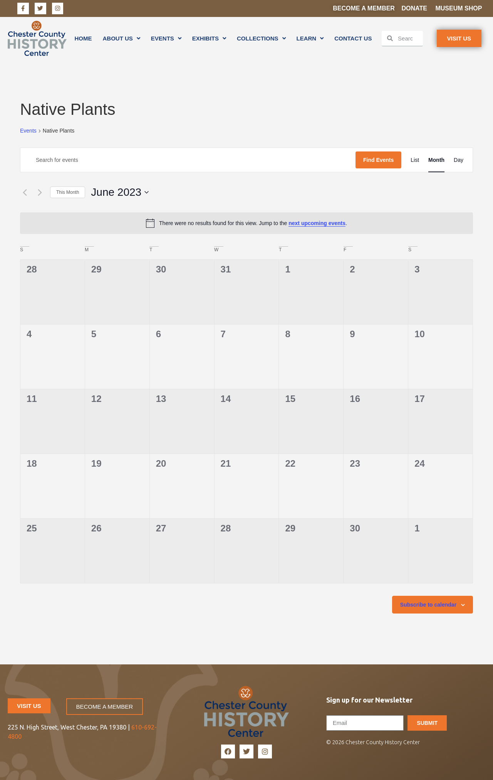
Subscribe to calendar (428, 605)
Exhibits (209, 38)
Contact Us (353, 38)
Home (83, 38)
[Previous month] (24, 192)
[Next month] (39, 192)
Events (166, 38)
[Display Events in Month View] (436, 160)
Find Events (378, 160)
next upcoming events (316, 223)
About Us (121, 38)
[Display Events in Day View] (458, 160)
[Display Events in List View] (415, 160)
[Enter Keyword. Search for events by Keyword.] (187, 160)
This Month (67, 192)
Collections (261, 38)
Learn (310, 38)
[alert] (246, 223)
